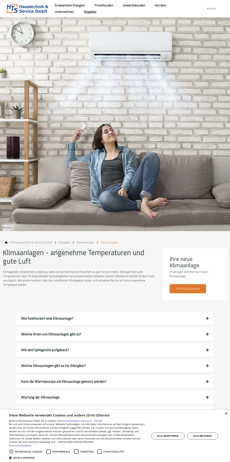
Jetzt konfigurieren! (188, 288)
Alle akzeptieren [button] (168, 435)
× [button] (226, 413)
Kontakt (98, 420)
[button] (115, 318)
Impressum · (87, 420)
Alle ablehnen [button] (202, 435)
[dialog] (115, 436)
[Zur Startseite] (27, 8)
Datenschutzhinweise (68, 420)
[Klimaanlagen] (85, 242)
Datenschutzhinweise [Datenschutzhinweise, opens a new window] (20, 445)
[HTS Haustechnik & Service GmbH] (30, 242)
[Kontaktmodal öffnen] (209, 8)
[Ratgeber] (64, 242)
